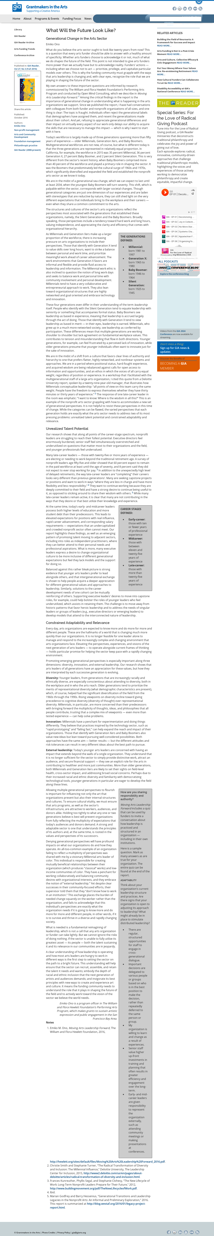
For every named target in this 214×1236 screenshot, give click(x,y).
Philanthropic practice (25, 145)
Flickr (195, 8)
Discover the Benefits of (178, 364)
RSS (200, 8)
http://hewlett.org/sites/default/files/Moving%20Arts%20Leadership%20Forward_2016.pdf (107, 1161)
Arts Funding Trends (24, 48)
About (27, 18)
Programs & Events (47, 18)
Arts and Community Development (25, 136)
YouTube (190, 8)
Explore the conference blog (174, 273)
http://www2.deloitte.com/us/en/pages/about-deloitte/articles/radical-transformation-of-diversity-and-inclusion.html (96, 1175)
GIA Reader (20, 36)
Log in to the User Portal (190, 18)
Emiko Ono (19, 125)
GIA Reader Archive (24, 42)
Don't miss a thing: (178, 348)
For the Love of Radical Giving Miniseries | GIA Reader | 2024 (186, 258)
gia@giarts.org (79, 1232)
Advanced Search (168, 23)
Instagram (179, 8)
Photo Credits (48, 1232)
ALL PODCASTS (168, 261)
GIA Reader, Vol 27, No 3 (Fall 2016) (26, 67)
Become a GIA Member (191, 23)
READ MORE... (164, 45)
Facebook (174, 8)
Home (16, 18)
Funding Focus (72, 18)
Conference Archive (24, 55)
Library (18, 29)
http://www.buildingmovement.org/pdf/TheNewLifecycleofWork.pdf (93, 1188)
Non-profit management (26, 129)
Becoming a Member (173, 366)
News (88, 18)
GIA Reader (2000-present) (27, 149)
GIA (158, 258)
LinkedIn (184, 8)
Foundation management (27, 141)
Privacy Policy (63, 1232)
